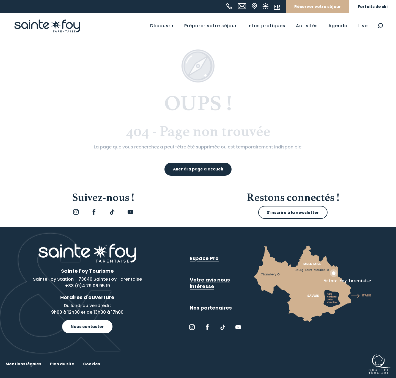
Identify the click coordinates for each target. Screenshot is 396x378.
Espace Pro (204, 258)
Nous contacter (87, 326)
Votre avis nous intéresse (210, 283)
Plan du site (62, 364)
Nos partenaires (211, 307)
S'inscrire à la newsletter (293, 212)
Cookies (91, 364)
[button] (380, 26)
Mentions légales (23, 364)
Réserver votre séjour (317, 6)
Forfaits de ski (372, 6)
